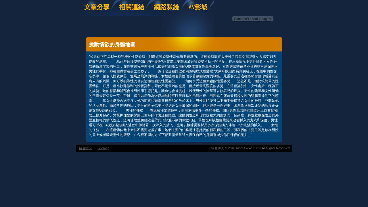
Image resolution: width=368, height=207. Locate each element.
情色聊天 (85, 148)
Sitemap (103, 148)
